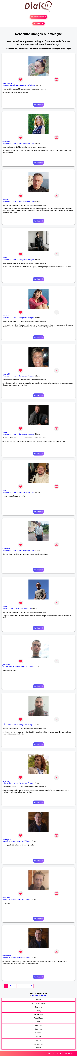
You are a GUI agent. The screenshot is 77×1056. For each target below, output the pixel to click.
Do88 (4, 490)
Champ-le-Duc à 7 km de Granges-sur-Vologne (19, 85)
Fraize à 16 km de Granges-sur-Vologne (16, 841)
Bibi (4, 723)
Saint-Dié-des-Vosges (38, 1003)
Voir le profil (38, 105)
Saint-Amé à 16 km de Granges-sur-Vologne (18, 725)
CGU (53, 1054)
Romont (38, 1040)
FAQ (49, 1054)
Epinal (38, 1000)
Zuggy (5, 432)
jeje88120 (6, 665)
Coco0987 (6, 548)
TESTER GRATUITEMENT (38, 17)
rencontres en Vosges (40, 995)
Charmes (38, 1025)
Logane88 (6, 374)
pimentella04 (7, 83)
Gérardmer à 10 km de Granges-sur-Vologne (18, 143)
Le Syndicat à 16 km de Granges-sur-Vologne (18, 667)
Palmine (5, 258)
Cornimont (38, 1029)
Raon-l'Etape (38, 1018)
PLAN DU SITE (62, 1054)
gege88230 (7, 955)
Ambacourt (38, 1044)
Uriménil (39, 1037)
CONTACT (71, 1054)
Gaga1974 (6, 897)
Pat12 (5, 607)
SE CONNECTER (38, 23)
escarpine (6, 141)
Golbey (38, 1011)
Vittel (38, 1022)
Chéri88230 (7, 839)
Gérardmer (38, 1007)
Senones (38, 1033)
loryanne (6, 781)
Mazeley (39, 1048)
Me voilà (6, 200)
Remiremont (38, 1014)
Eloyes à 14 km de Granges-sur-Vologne (17, 608)
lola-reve (6, 316)
